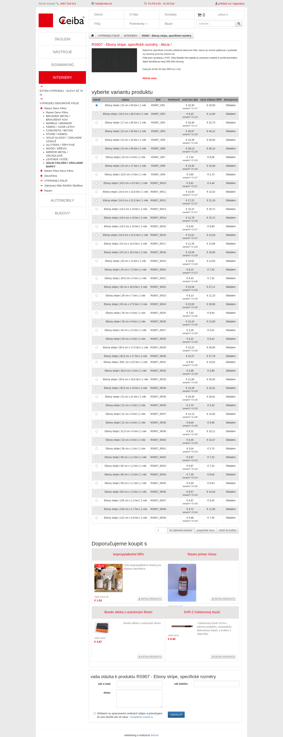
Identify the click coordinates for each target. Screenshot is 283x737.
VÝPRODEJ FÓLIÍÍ (55, 180)
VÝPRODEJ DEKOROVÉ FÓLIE (59, 103)
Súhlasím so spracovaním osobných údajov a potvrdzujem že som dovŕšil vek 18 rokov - (127, 715)
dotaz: (107, 692)
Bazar (169, 23)
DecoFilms (50, 175)
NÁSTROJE (62, 52)
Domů (98, 14)
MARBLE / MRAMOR (59, 123)
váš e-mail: (104, 683)
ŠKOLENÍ (62, 39)
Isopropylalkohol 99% (128, 554)
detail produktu (149, 599)
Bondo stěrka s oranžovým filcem (128, 612)
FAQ (97, 23)
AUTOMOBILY (62, 200)
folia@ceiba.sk (103, 3)
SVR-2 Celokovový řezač (202, 612)
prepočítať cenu (205, 530)
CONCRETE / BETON (59, 130)
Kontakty (171, 14)
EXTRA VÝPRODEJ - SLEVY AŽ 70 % (61, 92)
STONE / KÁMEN (56, 134)
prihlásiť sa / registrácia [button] (231, 3)
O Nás (134, 14)
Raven (48, 190)
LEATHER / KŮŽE (57, 159)
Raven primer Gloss (202, 554)
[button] (41, 108)
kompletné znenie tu (141, 717)
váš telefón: (181, 683)
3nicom (155, 735)
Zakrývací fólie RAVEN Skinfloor (63, 185)
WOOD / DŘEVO (56, 148)
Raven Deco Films (55, 108)
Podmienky (138, 23)
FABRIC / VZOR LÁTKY (60, 126)
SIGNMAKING (62, 65)
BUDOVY (62, 213)
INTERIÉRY (62, 77)
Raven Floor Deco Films (58, 170)
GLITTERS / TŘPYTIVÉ (60, 144)
